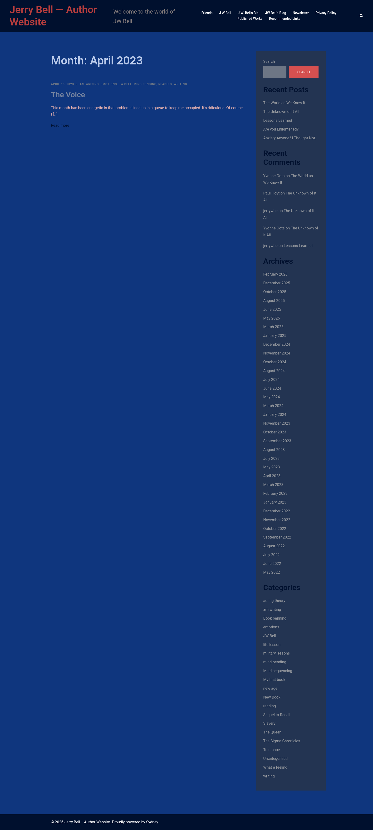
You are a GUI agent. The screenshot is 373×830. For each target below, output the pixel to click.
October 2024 (274, 362)
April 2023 (272, 476)
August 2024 (274, 371)
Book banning (274, 618)
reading (165, 84)
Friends (206, 13)
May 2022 (271, 572)
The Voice (68, 94)
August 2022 (274, 546)
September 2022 (277, 537)
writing (180, 84)
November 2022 (276, 520)
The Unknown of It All (281, 111)
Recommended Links (284, 18)
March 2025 (273, 327)
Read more (60, 125)
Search (269, 61)
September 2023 (277, 441)
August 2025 (274, 300)
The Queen (272, 732)
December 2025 (276, 283)
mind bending (145, 84)
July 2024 (271, 379)
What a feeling (275, 767)
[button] (361, 16)
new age (270, 688)
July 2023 (271, 458)
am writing (89, 84)
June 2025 (272, 309)
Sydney (152, 822)
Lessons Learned (277, 120)
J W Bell (225, 13)
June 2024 (272, 388)
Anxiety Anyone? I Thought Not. (289, 138)
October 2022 (274, 528)
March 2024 (273, 405)
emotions (109, 84)
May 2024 (271, 397)
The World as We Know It (284, 103)
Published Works (249, 18)
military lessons (276, 653)
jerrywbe (270, 211)
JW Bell (125, 84)
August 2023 (274, 449)
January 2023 (274, 502)
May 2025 (271, 318)
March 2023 (273, 484)
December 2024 (276, 344)
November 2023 (276, 423)
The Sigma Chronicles (281, 741)
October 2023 (274, 432)
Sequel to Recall (276, 715)
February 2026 (275, 274)
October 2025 (274, 292)
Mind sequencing (277, 671)
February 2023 (275, 493)
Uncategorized (275, 758)
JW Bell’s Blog (275, 13)
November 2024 (276, 353)
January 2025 (274, 335)
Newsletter (301, 13)
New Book (271, 697)
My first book (274, 679)
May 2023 (271, 467)
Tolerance (271, 749)
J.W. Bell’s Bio (248, 13)
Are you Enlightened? (281, 129)
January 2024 (274, 414)
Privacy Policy (325, 13)
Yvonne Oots (274, 176)
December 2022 (276, 511)
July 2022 (271, 555)
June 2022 (272, 563)
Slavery (269, 723)
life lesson (271, 644)
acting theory (274, 600)
